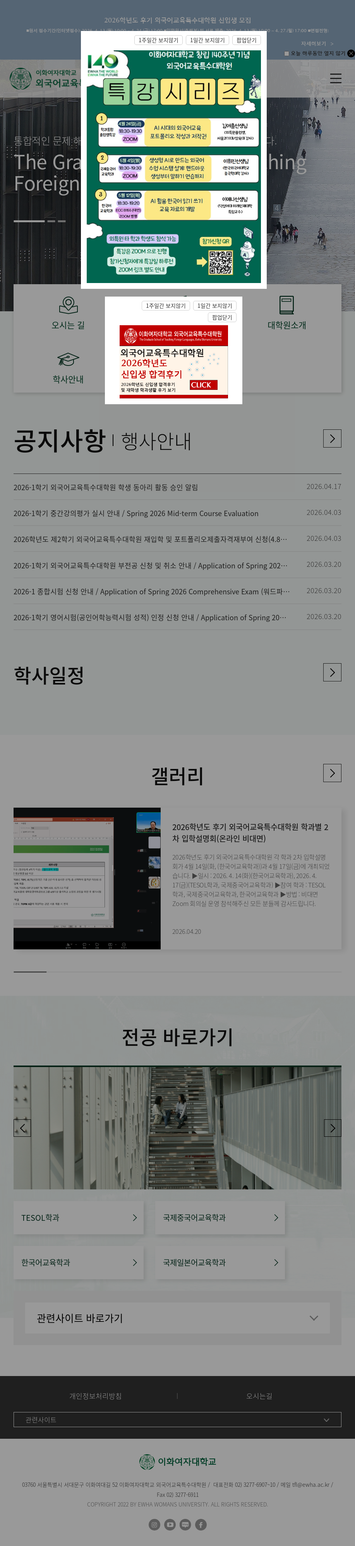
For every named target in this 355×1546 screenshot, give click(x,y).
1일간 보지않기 (207, 40)
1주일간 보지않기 (158, 40)
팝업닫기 (247, 40)
